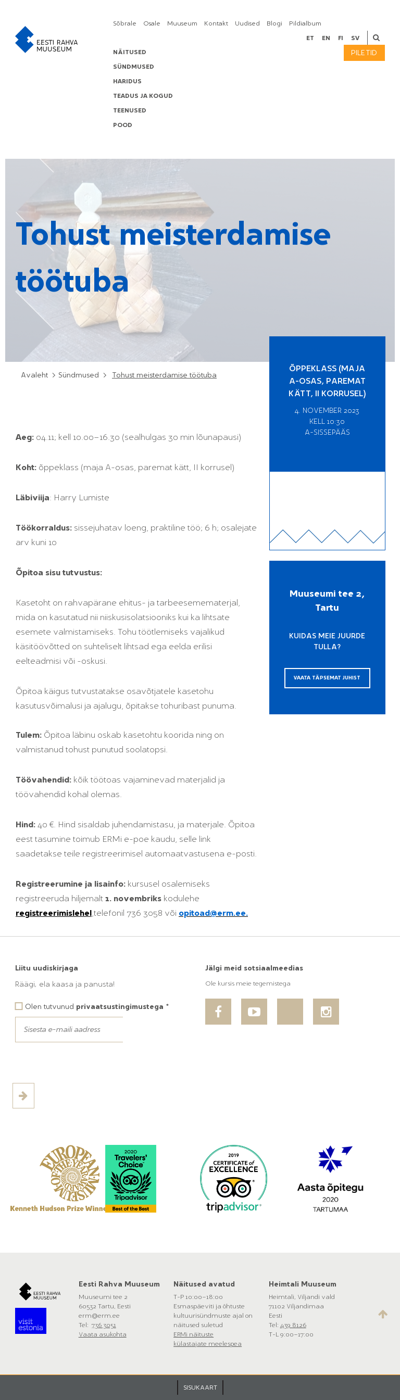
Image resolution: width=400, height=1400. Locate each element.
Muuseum (182, 23)
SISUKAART (200, 1387)
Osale (151, 23)
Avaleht (34, 375)
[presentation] (94, 1062)
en (326, 38)
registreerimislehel (54, 913)
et (310, 38)
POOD (122, 125)
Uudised (247, 23)
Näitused (129, 52)
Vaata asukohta (103, 1334)
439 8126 (293, 1325)
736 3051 (104, 1325)
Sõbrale (124, 23)
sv (355, 38)
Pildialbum (305, 23)
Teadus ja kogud (143, 95)
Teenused (129, 110)
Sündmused (133, 66)
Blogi (274, 23)
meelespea (225, 1343)
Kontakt (216, 23)
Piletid (364, 52)
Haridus (127, 81)
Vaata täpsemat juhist (327, 678)
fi (340, 38)
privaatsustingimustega (120, 1006)
